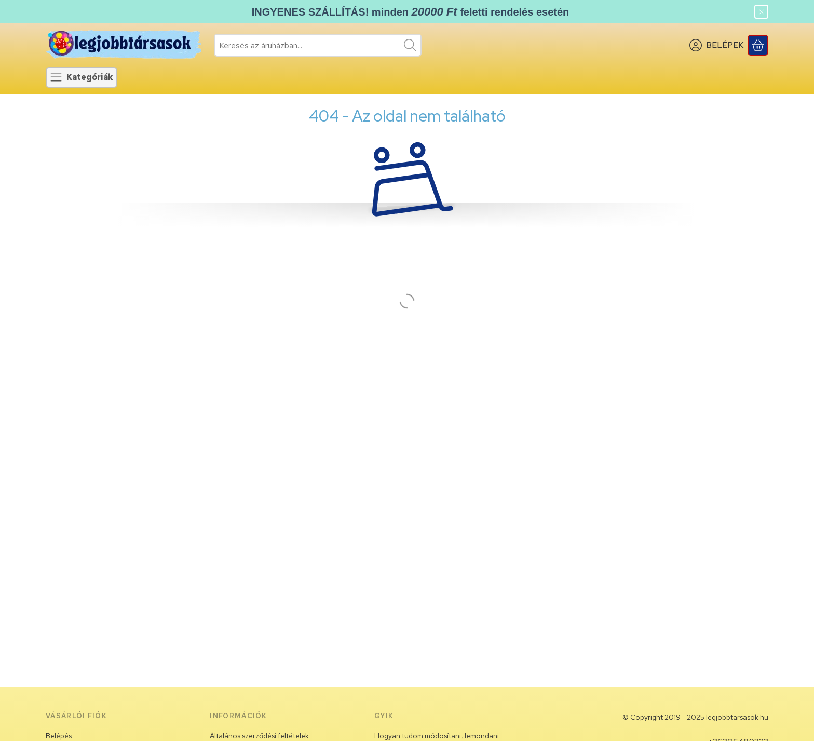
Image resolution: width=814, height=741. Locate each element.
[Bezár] (761, 12)
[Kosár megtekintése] (758, 45)
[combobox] (318, 45)
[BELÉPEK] (716, 45)
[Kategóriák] (81, 77)
